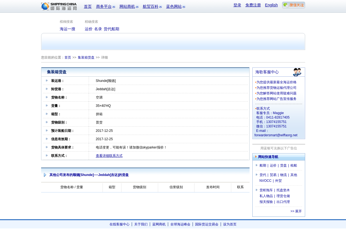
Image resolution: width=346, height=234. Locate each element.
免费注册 (253, 5)
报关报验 (266, 202)
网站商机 (127, 6)
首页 (88, 6)
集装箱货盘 (86, 57)
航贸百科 (150, 6)
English (271, 5)
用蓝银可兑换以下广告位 (278, 148)
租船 (293, 165)
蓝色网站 (174, 6)
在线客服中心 (119, 224)
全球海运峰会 (180, 224)
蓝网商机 (159, 224)
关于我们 (141, 224)
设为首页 (230, 224)
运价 (273, 165)
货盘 (283, 165)
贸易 (273, 175)
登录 (237, 5)
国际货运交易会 (206, 224)
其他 (293, 175)
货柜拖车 (266, 190)
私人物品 (266, 196)
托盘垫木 (283, 190)
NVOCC (266, 181)
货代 (263, 175)
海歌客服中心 (267, 72)
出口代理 (283, 202)
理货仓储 (283, 196)
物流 (283, 175)
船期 (263, 165)
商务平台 (104, 6)
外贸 (278, 181)
